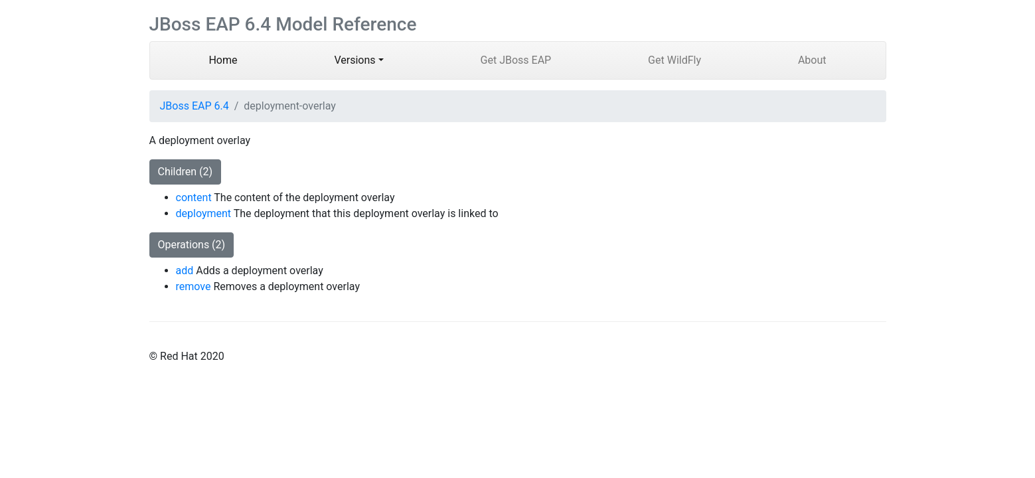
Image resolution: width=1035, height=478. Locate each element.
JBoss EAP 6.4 (194, 106)
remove (193, 286)
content (194, 197)
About (812, 60)
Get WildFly (674, 60)
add (185, 270)
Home (243, 59)
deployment (204, 213)
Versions (354, 60)
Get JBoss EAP (516, 60)
